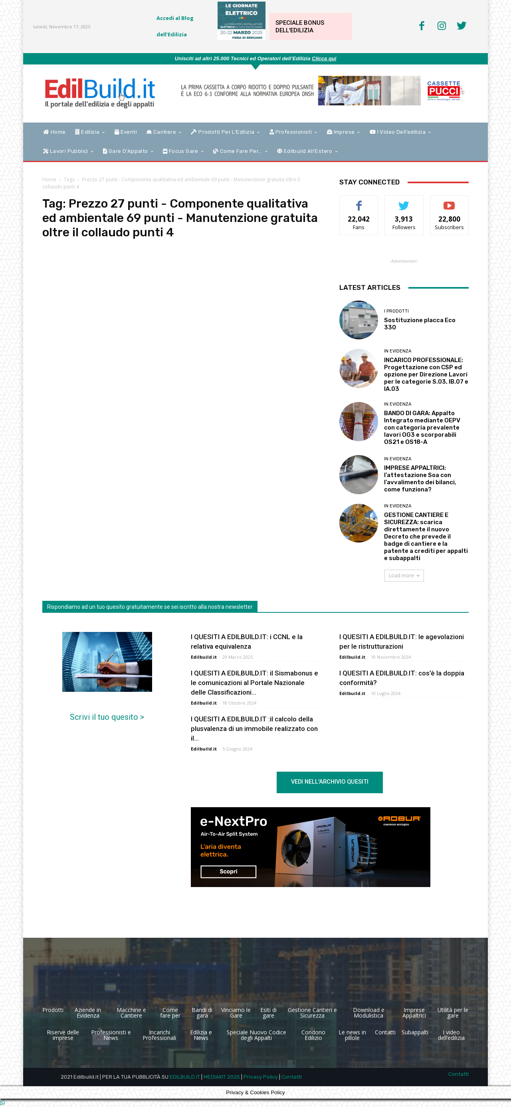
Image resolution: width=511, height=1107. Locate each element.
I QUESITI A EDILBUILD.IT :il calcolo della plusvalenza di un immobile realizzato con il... (254, 728)
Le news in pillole (352, 1035)
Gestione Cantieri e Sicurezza (312, 1013)
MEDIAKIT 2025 (222, 1077)
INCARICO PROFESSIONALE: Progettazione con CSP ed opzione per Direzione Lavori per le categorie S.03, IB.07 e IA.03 (426, 374)
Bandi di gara (202, 1013)
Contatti (385, 1032)
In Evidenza (397, 351)
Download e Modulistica (368, 1013)
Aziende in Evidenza (88, 1013)
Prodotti (52, 1010)
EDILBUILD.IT (185, 1077)
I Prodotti (396, 311)
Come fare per (170, 1013)
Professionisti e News (111, 1035)
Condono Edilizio (313, 1035)
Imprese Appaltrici (414, 1013)
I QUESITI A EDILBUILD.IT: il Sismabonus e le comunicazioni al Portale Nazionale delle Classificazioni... (254, 682)
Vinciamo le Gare (236, 1013)
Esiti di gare (268, 1013)
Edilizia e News (201, 1035)
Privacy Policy (261, 1077)
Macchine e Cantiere (131, 1013)
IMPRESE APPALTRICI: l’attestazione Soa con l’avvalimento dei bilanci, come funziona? (420, 478)
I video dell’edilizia (451, 1035)
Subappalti (415, 1032)
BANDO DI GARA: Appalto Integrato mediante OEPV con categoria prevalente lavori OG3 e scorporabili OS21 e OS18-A (422, 428)
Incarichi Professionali (159, 1035)
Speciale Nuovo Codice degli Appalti (256, 1035)
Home (49, 179)
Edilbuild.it (204, 657)
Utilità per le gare (453, 1013)
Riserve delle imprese (63, 1035)
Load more (404, 575)
